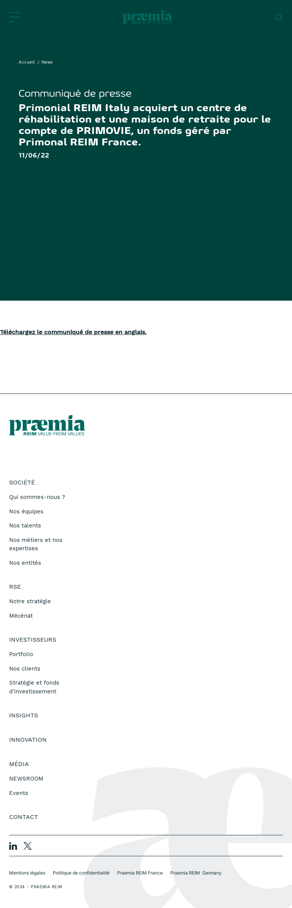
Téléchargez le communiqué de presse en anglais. (73, 332)
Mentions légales (27, 873)
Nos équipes (26, 511)
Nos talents (25, 525)
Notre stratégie (30, 601)
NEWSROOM (26, 778)
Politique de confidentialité (81, 873)
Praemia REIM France (140, 873)
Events (18, 793)
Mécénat (21, 615)
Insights (23, 715)
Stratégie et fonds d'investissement (34, 687)
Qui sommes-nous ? (37, 497)
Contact (23, 816)
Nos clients (24, 668)
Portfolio (21, 654)
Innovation (28, 739)
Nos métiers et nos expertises (35, 544)
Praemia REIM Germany (196, 873)
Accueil (27, 62)
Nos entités (25, 562)
